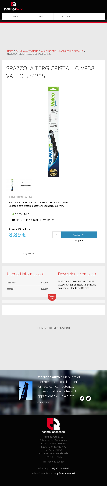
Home (10, 51)
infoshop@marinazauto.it (62, 473)
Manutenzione (48, 51)
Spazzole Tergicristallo (70, 51)
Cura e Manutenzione (27, 51)
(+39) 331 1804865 (59, 468)
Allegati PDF (28, 253)
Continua (42, 402)
